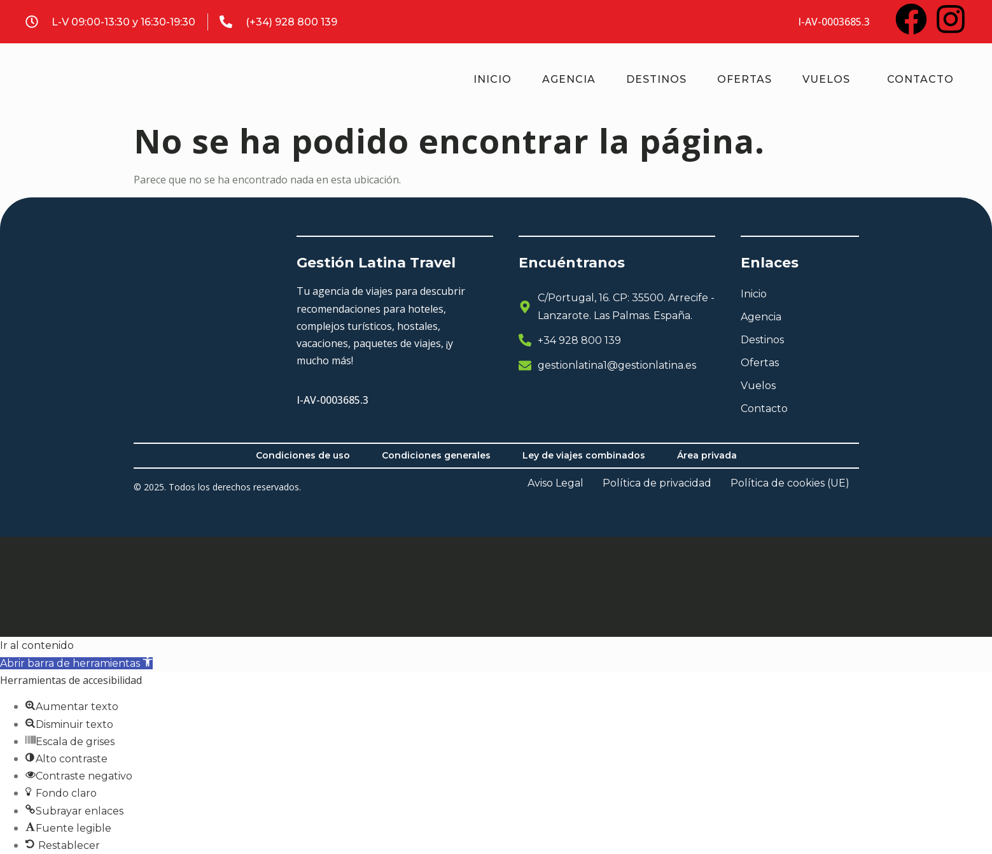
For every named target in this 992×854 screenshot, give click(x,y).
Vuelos (826, 79)
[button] (76, 663)
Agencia (569, 79)
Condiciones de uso (303, 455)
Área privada (707, 455)
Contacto (920, 79)
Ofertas (744, 79)
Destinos (656, 79)
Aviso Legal (555, 483)
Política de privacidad (657, 483)
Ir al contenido (37, 645)
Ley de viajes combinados (583, 455)
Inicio (492, 79)
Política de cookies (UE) (789, 483)
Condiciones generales (436, 455)
